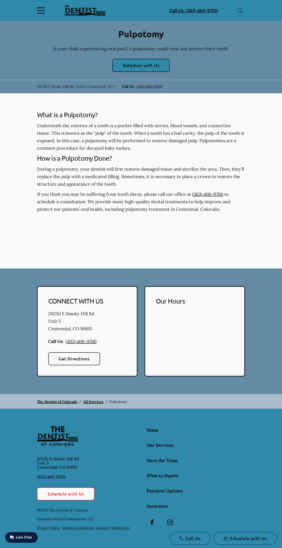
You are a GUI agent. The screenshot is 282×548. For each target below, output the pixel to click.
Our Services (160, 445)
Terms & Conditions (78, 528)
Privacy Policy (48, 528)
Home (153, 430)
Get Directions (74, 359)
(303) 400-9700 (149, 86)
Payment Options (165, 491)
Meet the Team (162, 460)
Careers (102, 528)
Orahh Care (120, 528)
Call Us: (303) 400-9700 (193, 10)
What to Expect (162, 475)
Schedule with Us (141, 65)
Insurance (157, 506)
